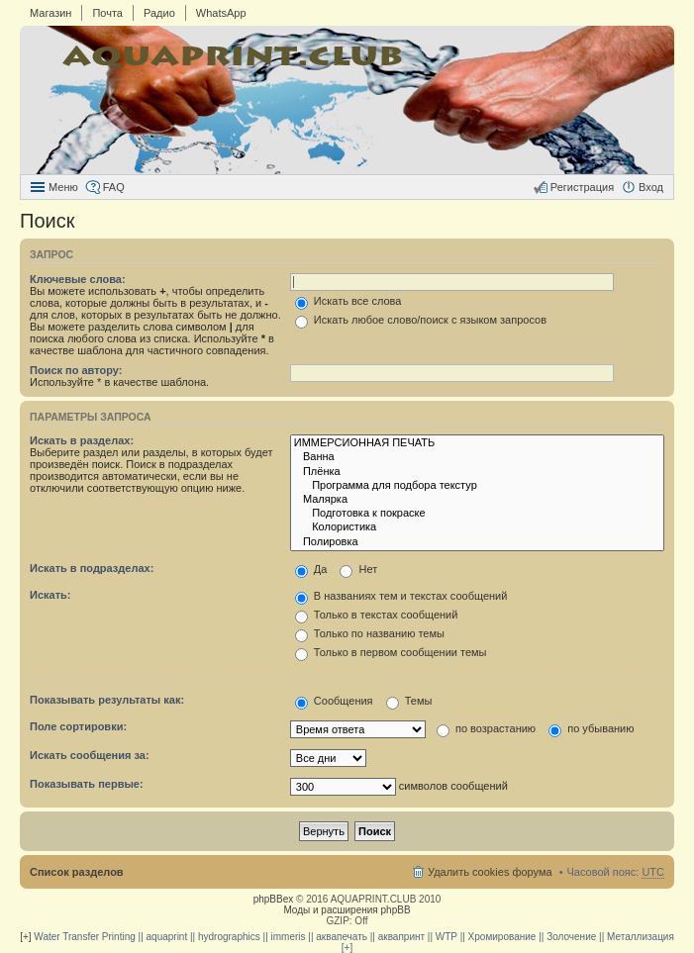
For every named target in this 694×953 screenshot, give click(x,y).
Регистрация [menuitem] (582, 187)
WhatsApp (221, 13)
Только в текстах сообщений (376, 614)
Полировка (477, 542)
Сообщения (334, 701)
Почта (107, 13)
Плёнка (477, 472)
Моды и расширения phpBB (346, 910)
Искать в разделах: (82, 440)
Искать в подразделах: (91, 568)
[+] (25, 936)
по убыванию (591, 728)
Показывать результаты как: (107, 700)
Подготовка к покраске (477, 514)
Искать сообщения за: (89, 755)
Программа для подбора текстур (477, 486)
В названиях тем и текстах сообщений (401, 596)
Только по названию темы (370, 633)
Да (311, 569)
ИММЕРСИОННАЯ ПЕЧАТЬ (477, 443)
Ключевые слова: (78, 279)
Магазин (50, 13)
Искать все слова (348, 301)
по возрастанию (486, 728)
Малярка (477, 500)
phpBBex (273, 899)
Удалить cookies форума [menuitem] (490, 872)
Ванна (477, 457)
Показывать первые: (87, 784)
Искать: (50, 595)
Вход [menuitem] (651, 187)
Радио (159, 13)
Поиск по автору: (76, 370)
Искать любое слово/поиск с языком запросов (420, 320)
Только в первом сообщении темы (391, 652)
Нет (358, 569)
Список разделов (77, 872)
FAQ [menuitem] (114, 187)
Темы (409, 701)
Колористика (477, 527)
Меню (63, 187)
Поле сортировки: (78, 726)
